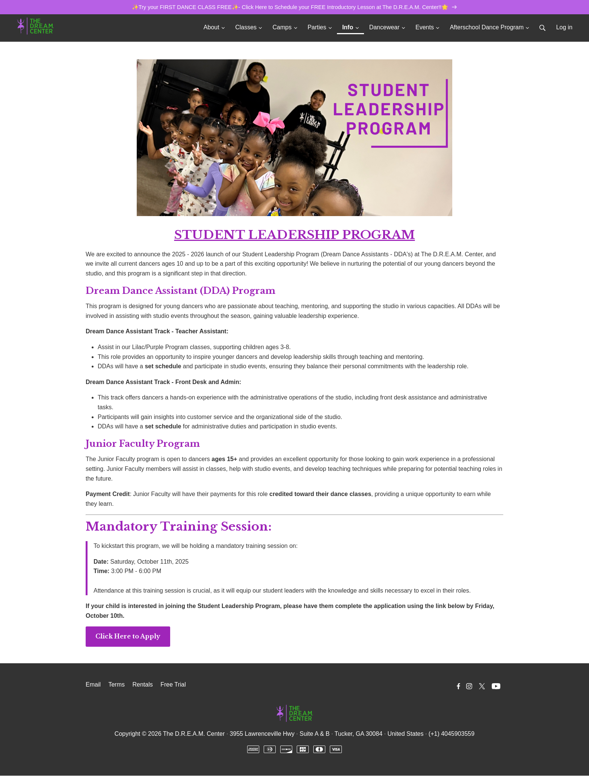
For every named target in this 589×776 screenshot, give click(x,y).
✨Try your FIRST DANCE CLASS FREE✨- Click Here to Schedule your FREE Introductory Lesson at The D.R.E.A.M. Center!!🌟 (294, 7)
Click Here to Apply (127, 636)
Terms (116, 685)
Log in (564, 27)
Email (93, 685)
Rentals (142, 685)
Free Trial (173, 685)
